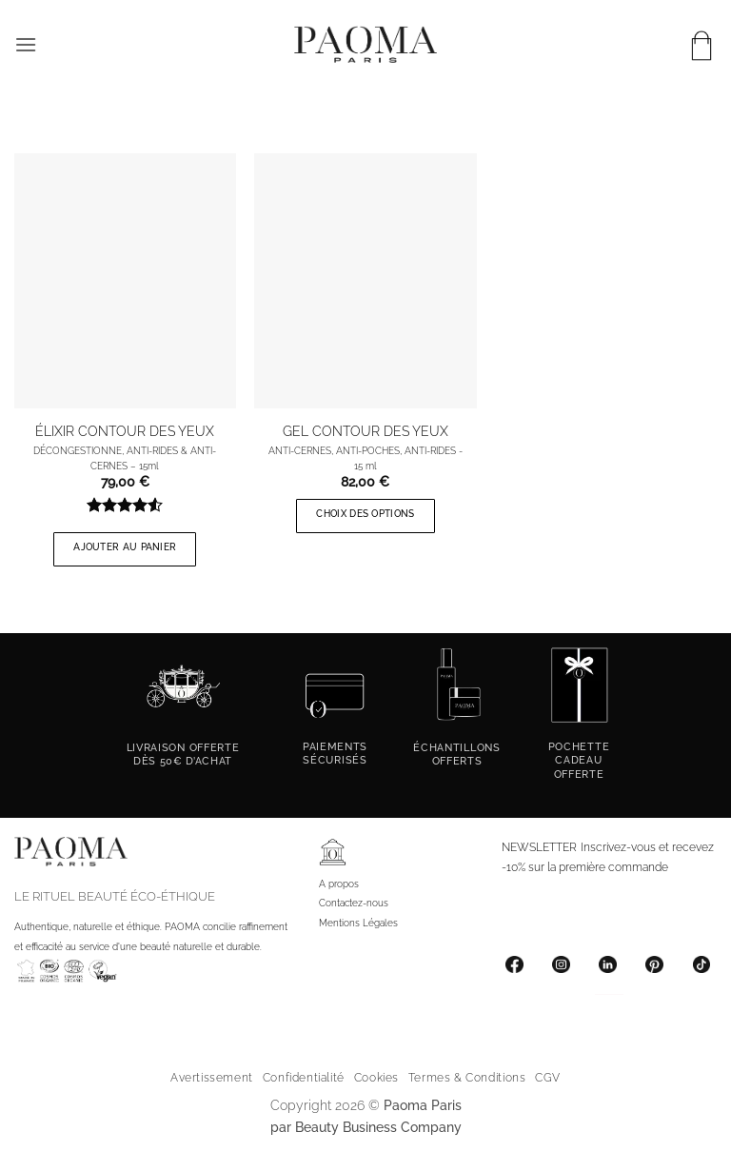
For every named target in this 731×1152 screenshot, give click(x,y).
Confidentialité (304, 1077)
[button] (25, 44)
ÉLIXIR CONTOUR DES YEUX (124, 431)
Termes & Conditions (467, 1077)
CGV (548, 1077)
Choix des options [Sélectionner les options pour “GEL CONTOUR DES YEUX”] (365, 513)
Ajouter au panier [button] (124, 547)
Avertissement (211, 1077)
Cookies (376, 1077)
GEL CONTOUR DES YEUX (365, 431)
